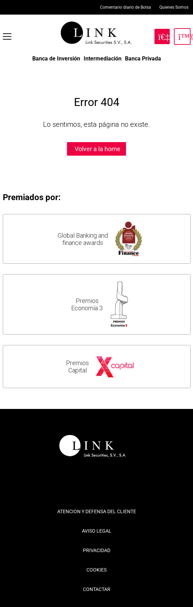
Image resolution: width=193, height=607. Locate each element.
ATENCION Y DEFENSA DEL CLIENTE (96, 511)
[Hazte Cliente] (162, 36)
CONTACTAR (96, 589)
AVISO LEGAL (96, 531)
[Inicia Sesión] (182, 36)
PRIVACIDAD (96, 550)
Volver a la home (97, 149)
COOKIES (96, 570)
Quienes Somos (173, 7)
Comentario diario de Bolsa (125, 7)
